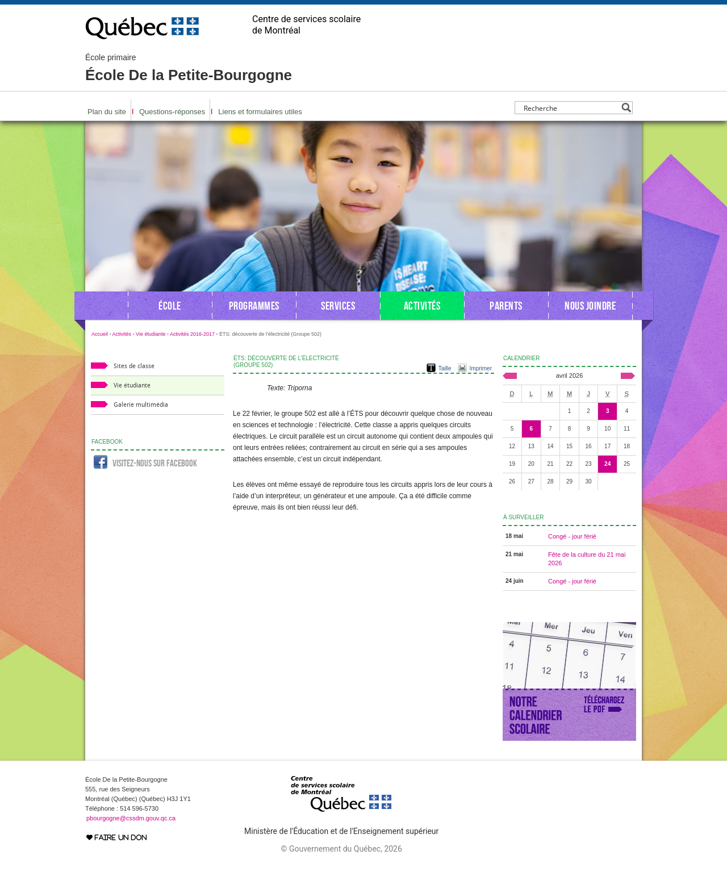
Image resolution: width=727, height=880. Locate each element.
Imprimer (481, 368)
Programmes (254, 305)
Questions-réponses (172, 111)
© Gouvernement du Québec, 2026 (341, 848)
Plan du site (106, 111)
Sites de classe (134, 366)
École (169, 305)
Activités (422, 305)
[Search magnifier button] (626, 108)
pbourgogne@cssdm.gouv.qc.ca (131, 818)
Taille (445, 368)
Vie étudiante (150, 334)
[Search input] (570, 107)
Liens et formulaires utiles (260, 111)
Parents (506, 305)
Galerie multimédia (141, 404)
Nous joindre (590, 305)
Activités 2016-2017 (192, 334)
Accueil (99, 334)
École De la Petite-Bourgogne (188, 68)
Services (338, 305)
